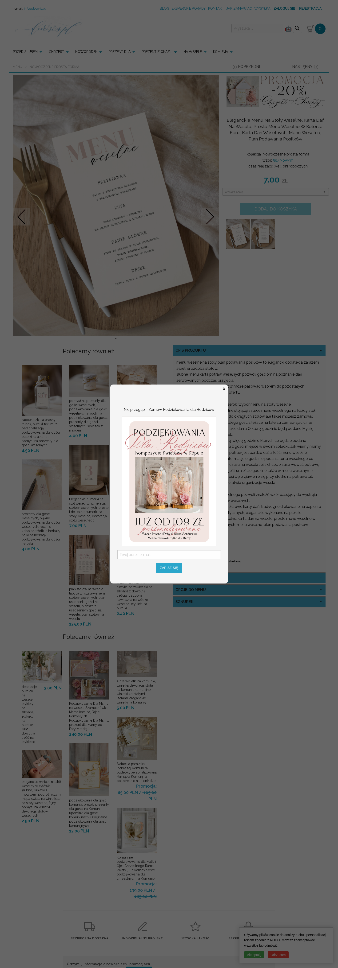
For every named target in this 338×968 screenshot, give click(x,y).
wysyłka (262, 8)
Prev (21, 217)
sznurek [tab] (184, 601)
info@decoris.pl (35, 8)
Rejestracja (310, 8)
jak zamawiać (239, 8)
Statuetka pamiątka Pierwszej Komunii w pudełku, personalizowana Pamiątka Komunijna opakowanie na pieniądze (137, 772)
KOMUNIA (220, 52)
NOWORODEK (86, 52)
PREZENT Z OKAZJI (157, 52)
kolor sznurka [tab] (191, 578)
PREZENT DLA (120, 52)
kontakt (216, 8)
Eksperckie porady (189, 8)
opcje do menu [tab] (190, 589)
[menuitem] (29, 51)
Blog (164, 8)
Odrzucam (278, 955)
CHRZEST (56, 52)
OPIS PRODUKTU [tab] (190, 350)
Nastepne (210, 217)
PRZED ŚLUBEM (25, 52)
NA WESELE (192, 52)
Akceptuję (254, 955)
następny (302, 66)
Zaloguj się (284, 8)
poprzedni (249, 66)
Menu (17, 67)
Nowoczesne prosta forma (54, 67)
